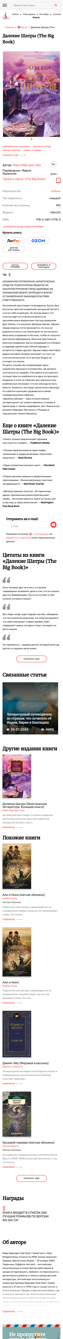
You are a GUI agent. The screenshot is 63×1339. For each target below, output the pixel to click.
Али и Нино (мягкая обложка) (24, 894)
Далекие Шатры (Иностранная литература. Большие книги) (25, 805)
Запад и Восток (11, 150)
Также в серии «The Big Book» (24, 179)
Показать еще (14, 155)
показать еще (32, 659)
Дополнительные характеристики (23, 227)
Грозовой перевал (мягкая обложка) (28, 1142)
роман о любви (32, 150)
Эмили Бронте (11, 1146)
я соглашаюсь (41, 534)
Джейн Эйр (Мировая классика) (26, 1063)
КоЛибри (44, 14)
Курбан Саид (10, 898)
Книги (36, 17)
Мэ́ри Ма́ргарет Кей (27, 165)
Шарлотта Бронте (13, 1066)
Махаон (56, 14)
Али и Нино (11, 982)
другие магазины (14, 249)
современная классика (16, 147)
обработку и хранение (19, 537)
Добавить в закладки (43, 266)
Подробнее (12, 827)
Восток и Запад (42, 147)
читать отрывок (15, 266)
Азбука (15, 14)
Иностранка (29, 14)
